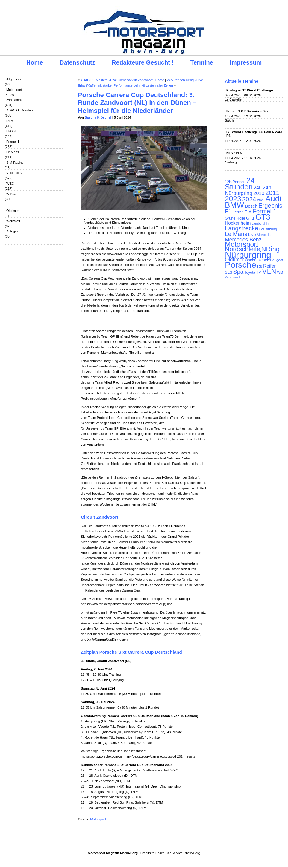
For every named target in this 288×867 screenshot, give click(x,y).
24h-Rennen (15, 100)
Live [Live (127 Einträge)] (252, 234)
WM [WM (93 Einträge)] (280, 272)
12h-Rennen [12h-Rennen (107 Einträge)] (235, 182)
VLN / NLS (14, 173)
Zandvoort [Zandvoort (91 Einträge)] (232, 277)
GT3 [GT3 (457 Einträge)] (262, 217)
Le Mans (12, 152)
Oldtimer (12, 210)
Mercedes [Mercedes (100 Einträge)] (264, 235)
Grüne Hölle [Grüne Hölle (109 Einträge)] (235, 218)
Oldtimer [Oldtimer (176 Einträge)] (234, 259)
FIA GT (11, 131)
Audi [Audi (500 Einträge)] (273, 198)
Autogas (12, 231)
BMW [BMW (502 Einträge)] (234, 204)
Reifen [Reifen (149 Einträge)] (270, 266)
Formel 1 (12, 141)
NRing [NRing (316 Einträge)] (270, 249)
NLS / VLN (234, 153)
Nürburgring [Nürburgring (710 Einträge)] (248, 255)
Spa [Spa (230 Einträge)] (238, 272)
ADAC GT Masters (20, 110)
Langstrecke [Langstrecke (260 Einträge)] (241, 228)
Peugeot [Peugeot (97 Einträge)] (276, 260)
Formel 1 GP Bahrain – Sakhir (249, 111)
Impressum (246, 62)
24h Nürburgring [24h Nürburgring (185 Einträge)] (248, 190)
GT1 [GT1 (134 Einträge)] (250, 218)
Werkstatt (13, 221)
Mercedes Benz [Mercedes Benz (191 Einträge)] (243, 240)
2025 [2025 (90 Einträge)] (261, 200)
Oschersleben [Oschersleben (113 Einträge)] (257, 260)
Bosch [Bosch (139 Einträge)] (251, 206)
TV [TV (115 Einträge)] (258, 272)
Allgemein (13, 79)
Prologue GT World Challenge (249, 90)
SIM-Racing (14, 162)
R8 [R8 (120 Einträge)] (259, 266)
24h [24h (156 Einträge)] (258, 187)
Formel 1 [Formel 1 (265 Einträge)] (264, 211)
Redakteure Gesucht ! (143, 62)
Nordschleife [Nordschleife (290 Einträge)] (242, 249)
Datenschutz (77, 62)
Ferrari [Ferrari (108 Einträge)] (237, 212)
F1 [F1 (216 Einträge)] (228, 211)
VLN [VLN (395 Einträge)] (269, 271)
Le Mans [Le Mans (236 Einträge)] (236, 234)
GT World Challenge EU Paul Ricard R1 (254, 133)
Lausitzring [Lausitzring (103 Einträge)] (268, 229)
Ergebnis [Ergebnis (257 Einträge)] (270, 205)
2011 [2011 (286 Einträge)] (272, 193)
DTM (9, 120)
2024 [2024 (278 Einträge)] (249, 199)
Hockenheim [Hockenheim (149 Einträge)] (238, 223)
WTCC (11, 194)
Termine (201, 62)
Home (34, 62)
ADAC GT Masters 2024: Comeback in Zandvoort (117, 80)
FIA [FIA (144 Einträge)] (248, 211)
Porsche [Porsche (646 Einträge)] (240, 264)
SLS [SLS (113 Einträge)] (228, 272)
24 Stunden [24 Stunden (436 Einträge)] (240, 183)
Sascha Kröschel (98, 117)
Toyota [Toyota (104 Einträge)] (249, 272)
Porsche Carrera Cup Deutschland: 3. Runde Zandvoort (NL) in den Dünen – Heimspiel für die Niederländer (137, 102)
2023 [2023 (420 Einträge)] (233, 199)
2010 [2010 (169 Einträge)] (258, 193)
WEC (10, 183)
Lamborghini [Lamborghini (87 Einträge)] (260, 223)
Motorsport (14, 89)
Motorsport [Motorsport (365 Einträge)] (241, 244)
